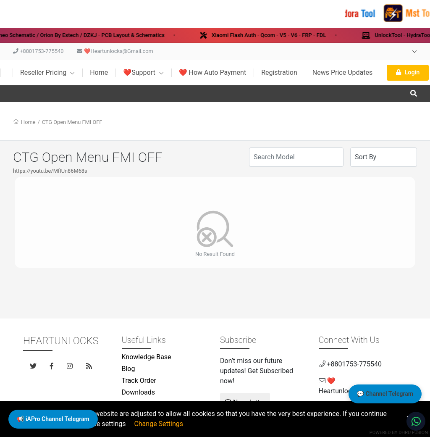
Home (99, 72)
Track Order (139, 380)
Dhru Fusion (413, 432)
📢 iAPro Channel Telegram (53, 419)
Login (408, 72)
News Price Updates (342, 72)
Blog (128, 369)
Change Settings (158, 424)
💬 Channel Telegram (385, 393)
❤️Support (143, 72)
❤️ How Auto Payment (212, 72)
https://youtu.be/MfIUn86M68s (50, 171)
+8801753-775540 (38, 51)
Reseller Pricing (47, 72)
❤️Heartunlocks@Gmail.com (115, 51)
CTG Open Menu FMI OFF (72, 122)
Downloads (138, 392)
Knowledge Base (146, 357)
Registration (279, 72)
